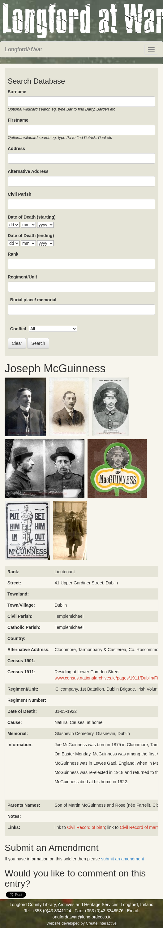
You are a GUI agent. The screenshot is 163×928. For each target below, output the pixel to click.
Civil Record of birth (86, 827)
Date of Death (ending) (31, 235)
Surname (17, 91)
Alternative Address (28, 171)
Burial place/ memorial (33, 299)
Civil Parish (19, 194)
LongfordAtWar (23, 49)
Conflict (18, 328)
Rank (13, 254)
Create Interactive (101, 923)
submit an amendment (122, 858)
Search (38, 343)
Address (16, 148)
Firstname (18, 120)
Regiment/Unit (22, 276)
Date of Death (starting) (32, 217)
